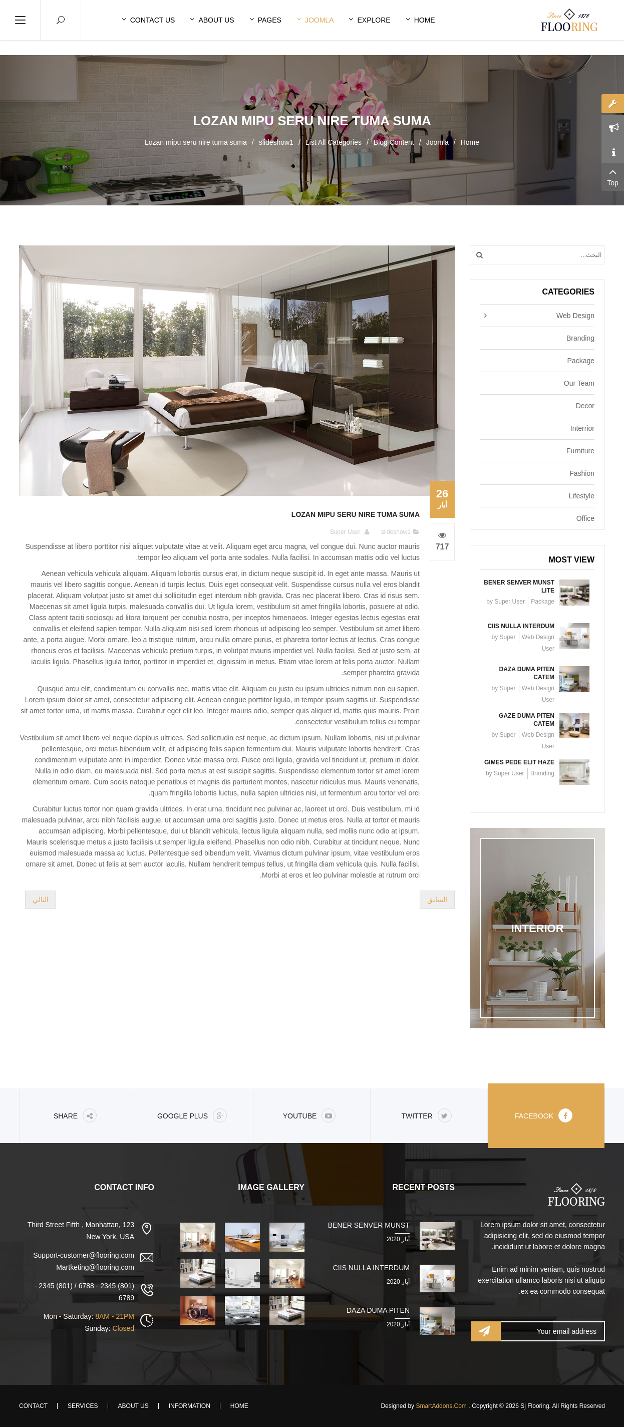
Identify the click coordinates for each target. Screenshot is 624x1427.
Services (83, 1405)
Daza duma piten (378, 1310)
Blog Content (394, 142)
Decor (585, 406)
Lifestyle (581, 496)
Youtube (309, 1115)
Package (580, 361)
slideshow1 (276, 142)
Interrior (582, 428)
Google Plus (192, 1115)
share (75, 1115)
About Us (133, 1405)
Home (470, 142)
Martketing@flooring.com (95, 1267)
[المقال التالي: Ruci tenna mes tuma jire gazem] (40, 900)
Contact (33, 1405)
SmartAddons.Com (441, 1405)
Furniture (580, 451)
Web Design (575, 316)
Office (585, 518)
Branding (580, 338)
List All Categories (333, 142)
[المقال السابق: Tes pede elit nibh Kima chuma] (437, 900)
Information (189, 1405)
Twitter (426, 1115)
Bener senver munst (369, 1225)
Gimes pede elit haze (519, 762)
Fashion (581, 473)
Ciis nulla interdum (520, 626)
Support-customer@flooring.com (83, 1255)
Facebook (543, 1115)
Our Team (579, 383)
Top (612, 176)
